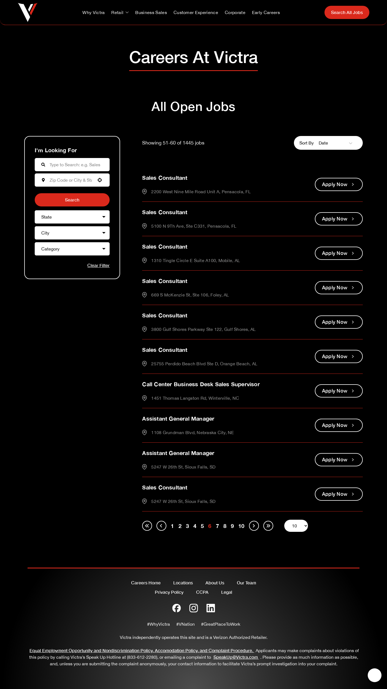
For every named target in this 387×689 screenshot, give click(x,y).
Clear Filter (98, 265)
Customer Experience (196, 12)
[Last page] (268, 526)
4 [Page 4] (194, 525)
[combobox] (71, 180)
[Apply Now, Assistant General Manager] (339, 425)
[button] (100, 180)
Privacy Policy (169, 592)
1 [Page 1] (172, 525)
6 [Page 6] (209, 525)
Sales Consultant (164, 177)
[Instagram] (193, 608)
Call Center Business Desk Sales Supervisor (200, 384)
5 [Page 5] (202, 525)
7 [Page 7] (217, 525)
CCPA (202, 592)
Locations (183, 582)
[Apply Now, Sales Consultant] (339, 184)
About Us (214, 582)
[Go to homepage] (28, 12)
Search (72, 199)
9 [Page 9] (232, 525)
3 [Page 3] (187, 525)
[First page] (147, 526)
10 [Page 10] (241, 525)
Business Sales (151, 12)
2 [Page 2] (180, 525)
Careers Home (146, 582)
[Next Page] (254, 526)
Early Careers (266, 12)
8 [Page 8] (224, 525)
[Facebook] (176, 608)
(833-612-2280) (142, 657)
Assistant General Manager (178, 418)
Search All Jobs (347, 12)
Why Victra (93, 12)
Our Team (246, 582)
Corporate (235, 12)
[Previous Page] (161, 526)
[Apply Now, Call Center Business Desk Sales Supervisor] (339, 390)
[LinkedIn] (210, 608)
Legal (226, 592)
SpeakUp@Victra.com (236, 657)
